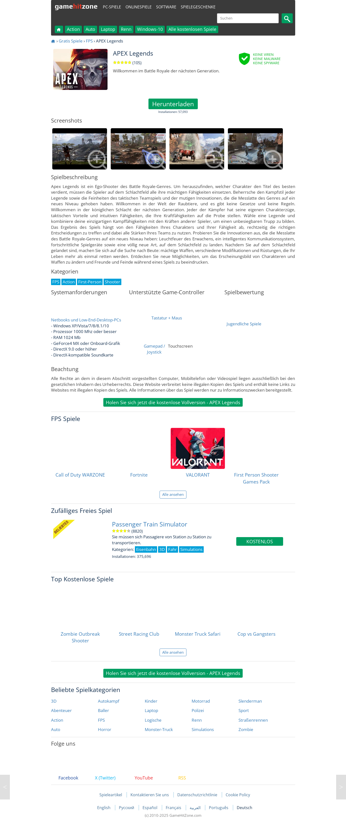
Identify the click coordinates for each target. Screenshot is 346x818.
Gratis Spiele (71, 41)
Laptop (108, 29)
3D (53, 701)
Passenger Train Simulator (149, 524)
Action (73, 29)
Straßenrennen (253, 720)
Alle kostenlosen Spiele (192, 29)
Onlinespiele (139, 7)
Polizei (198, 710)
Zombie (245, 729)
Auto (90, 29)
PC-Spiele (112, 7)
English (104, 807)
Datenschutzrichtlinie (197, 794)
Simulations (203, 729)
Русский (127, 807)
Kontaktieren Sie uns (149, 794)
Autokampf (108, 701)
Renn (126, 29)
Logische (153, 720)
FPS (89, 41)
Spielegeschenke (198, 7)
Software (166, 7)
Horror (104, 729)
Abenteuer (61, 710)
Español (150, 807)
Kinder (151, 701)
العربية (195, 807)
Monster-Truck (159, 729)
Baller (103, 710)
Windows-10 (150, 29)
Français (174, 807)
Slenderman (250, 701)
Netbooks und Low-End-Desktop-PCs (86, 320)
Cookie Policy (238, 794)
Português (219, 807)
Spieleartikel (110, 794)
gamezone (76, 6)
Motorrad (201, 701)
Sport (243, 710)
